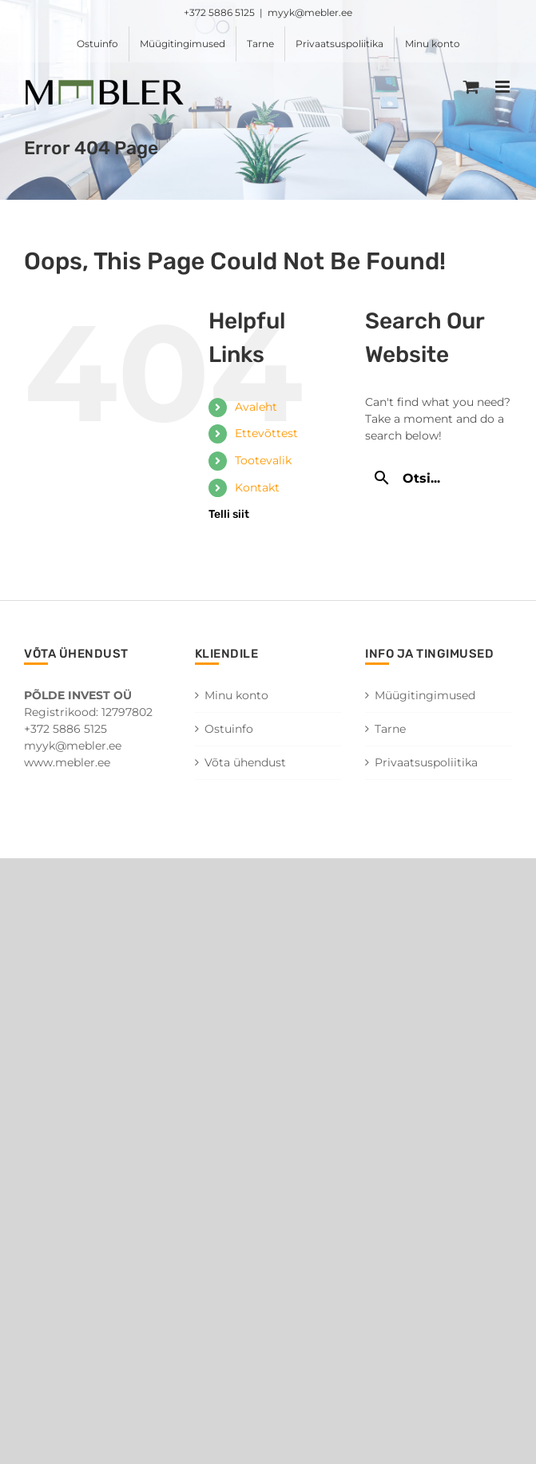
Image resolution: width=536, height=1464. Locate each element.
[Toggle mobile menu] (503, 86)
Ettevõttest (266, 433)
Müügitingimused (425, 695)
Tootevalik (263, 460)
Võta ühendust (245, 762)
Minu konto (236, 695)
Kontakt (257, 487)
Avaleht (256, 407)
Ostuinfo (228, 729)
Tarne (390, 729)
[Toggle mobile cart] (471, 86)
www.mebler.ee (67, 762)
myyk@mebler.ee (310, 12)
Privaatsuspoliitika (426, 762)
